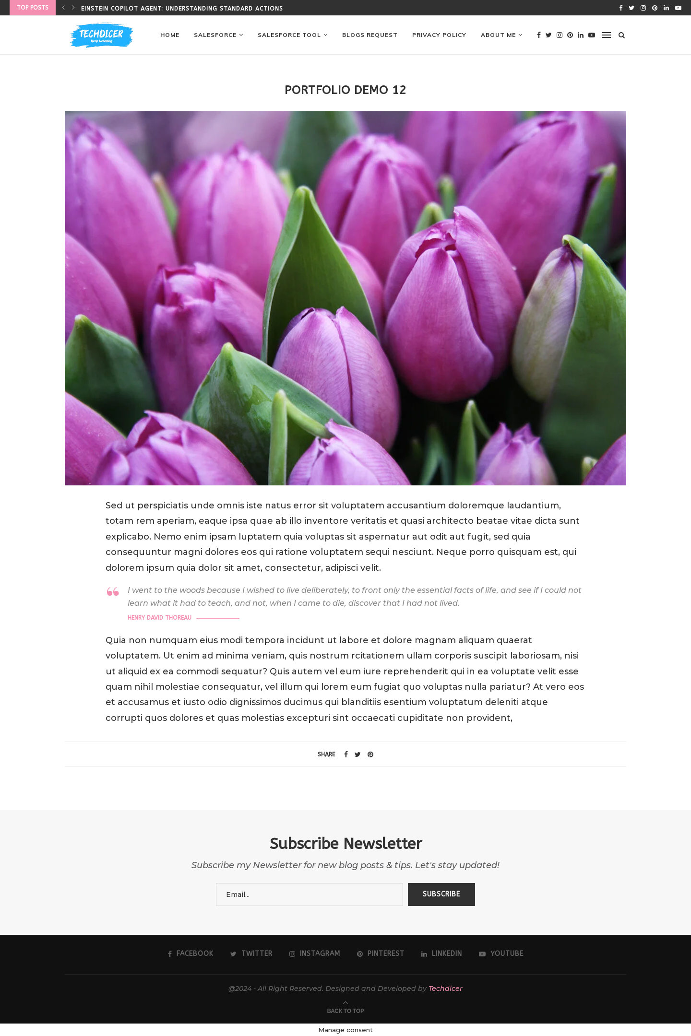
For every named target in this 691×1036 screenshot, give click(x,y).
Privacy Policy (439, 34)
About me (498, 34)
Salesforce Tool (289, 34)
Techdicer (446, 988)
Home (169, 34)
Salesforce (215, 34)
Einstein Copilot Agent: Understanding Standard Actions (182, 8)
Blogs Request (370, 34)
